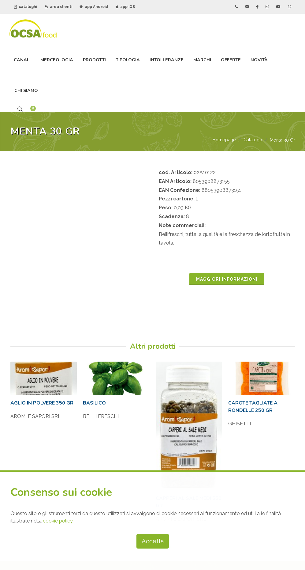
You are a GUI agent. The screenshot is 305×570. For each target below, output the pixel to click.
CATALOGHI (231, 355)
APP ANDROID (234, 386)
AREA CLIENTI (234, 370)
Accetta (153, 541)
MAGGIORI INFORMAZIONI (227, 212)
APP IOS (227, 401)
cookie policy (58, 521)
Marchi (202, 60)
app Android (94, 7)
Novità (259, 60)
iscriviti (185, 431)
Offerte (231, 60)
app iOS (125, 7)
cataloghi (25, 7)
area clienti (58, 7)
